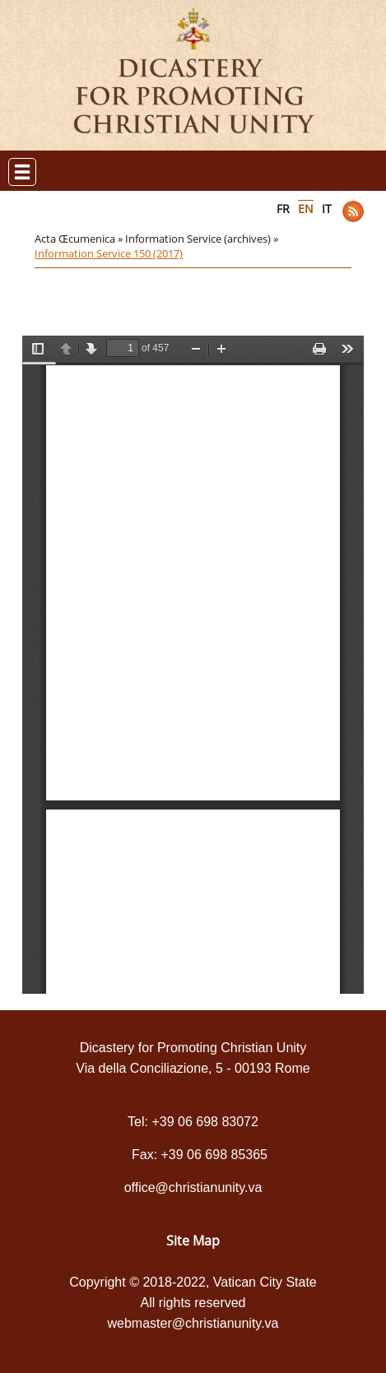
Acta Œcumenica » (80, 238)
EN (306, 208)
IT (327, 208)
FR (283, 208)
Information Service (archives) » (203, 238)
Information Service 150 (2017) (109, 253)
